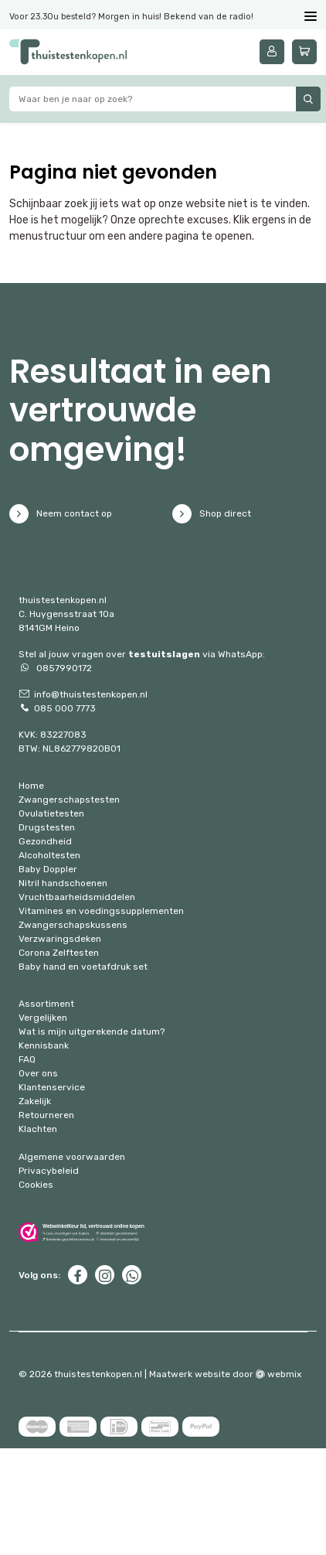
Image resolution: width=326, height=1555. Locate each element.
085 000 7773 (57, 708)
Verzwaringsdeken (60, 938)
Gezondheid (45, 841)
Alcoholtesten (49, 855)
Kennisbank (44, 1045)
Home (31, 785)
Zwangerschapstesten (69, 799)
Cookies (36, 1184)
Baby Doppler (48, 869)
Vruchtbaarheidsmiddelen (77, 897)
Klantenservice (52, 1087)
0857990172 (55, 668)
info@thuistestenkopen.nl (83, 694)
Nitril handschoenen (63, 883)
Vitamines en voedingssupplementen (101, 910)
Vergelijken (43, 1017)
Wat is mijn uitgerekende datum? (92, 1031)
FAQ (27, 1059)
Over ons (38, 1073)
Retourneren (46, 1115)
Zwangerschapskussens (73, 924)
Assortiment (46, 1003)
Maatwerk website (189, 1374)
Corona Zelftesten (59, 952)
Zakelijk (35, 1101)
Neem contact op (60, 513)
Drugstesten (47, 827)
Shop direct (211, 513)
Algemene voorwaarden (72, 1156)
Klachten (38, 1129)
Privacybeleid (49, 1170)
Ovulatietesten (51, 813)
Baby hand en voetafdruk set (83, 966)
